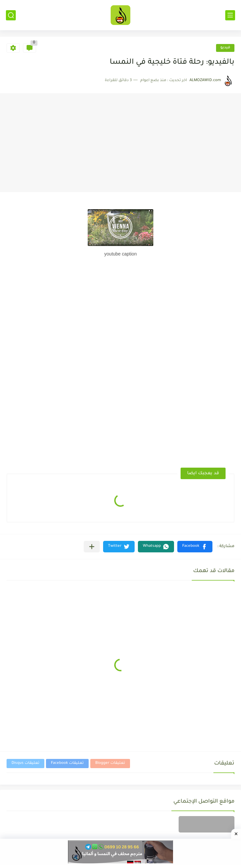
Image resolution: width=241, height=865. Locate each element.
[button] (194, 546)
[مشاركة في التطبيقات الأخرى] (92, 546)
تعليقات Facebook (67, 763)
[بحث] (11, 15)
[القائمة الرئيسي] (230, 15)
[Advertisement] (120, 143)
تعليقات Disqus (25, 763)
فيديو (225, 48)
